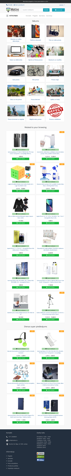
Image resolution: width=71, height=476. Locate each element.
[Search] (46, 10)
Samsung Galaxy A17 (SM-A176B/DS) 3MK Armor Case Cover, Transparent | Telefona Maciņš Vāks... (50, 281)
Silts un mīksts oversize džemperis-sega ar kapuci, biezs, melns (20, 217)
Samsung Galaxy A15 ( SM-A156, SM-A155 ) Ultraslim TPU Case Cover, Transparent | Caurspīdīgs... (50, 352)
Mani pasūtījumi (19, 5)
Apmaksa (42, 16)
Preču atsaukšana (13, 463)
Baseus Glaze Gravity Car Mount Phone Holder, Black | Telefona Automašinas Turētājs (50, 384)
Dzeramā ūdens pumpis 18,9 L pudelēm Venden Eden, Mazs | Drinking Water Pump (50, 185)
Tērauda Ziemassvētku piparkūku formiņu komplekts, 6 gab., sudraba (20, 384)
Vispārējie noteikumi (13, 468)
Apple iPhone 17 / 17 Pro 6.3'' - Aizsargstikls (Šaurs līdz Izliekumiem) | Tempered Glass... (20, 249)
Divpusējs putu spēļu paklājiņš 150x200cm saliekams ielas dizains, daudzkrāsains (50, 249)
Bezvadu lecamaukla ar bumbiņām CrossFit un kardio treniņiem (20, 352)
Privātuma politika (13, 466)
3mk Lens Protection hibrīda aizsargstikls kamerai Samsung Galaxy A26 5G (50, 416)
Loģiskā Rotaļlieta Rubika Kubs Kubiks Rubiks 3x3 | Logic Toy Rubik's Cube (20, 185)
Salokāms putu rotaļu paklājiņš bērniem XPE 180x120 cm (20, 313)
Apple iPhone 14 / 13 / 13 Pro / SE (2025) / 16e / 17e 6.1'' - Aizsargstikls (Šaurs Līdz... (50, 217)
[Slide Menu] (12, 16)
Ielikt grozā (20, 159)
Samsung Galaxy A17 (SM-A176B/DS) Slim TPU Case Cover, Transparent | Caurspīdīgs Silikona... (20, 152)
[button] (62, 5)
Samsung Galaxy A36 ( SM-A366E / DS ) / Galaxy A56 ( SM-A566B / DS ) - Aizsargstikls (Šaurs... (21, 281)
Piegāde (35, 16)
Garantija (49, 16)
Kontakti (9, 5)
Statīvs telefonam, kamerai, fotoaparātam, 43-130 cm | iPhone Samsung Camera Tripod (50, 313)
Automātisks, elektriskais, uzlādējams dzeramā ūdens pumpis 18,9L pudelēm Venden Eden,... (50, 152)
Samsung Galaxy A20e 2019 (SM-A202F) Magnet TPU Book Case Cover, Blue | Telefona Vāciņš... (21, 416)
